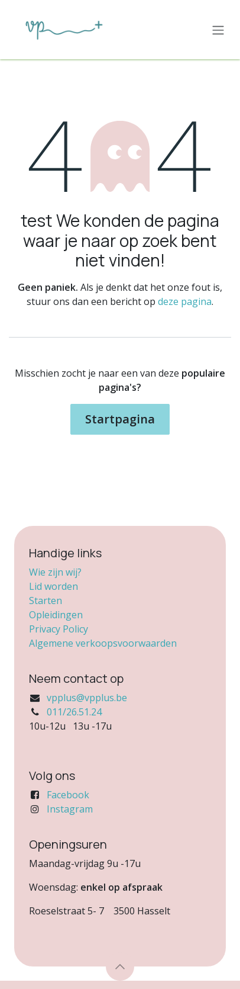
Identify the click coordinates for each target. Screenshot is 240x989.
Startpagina (120, 419)
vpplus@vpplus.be (87, 697)
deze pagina (185, 301)
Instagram (70, 808)
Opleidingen (56, 614)
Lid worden (53, 586)
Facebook (68, 794)
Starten (45, 600)
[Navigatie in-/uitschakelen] (218, 29)
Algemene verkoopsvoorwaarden (103, 643)
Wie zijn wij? (55, 572)
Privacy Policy (58, 628)
